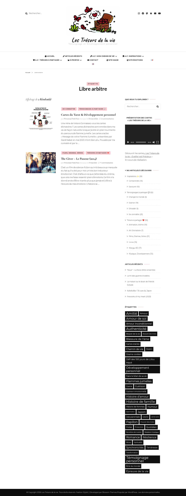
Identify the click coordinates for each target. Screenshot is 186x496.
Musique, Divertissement (139, 254)
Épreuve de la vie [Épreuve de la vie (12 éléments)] (137, 471)
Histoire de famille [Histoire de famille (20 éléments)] (140, 402)
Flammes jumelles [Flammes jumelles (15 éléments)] (139, 381)
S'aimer (132, 203)
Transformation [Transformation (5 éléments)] (132, 452)
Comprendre (134, 181)
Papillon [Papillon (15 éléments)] (132, 422)
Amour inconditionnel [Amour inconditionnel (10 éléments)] (139, 323)
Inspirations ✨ (133, 176)
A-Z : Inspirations (132, 56)
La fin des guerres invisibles (138, 276)
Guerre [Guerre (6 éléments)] (129, 386)
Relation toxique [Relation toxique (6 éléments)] (151, 432)
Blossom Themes (109, 492)
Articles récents (72, 56)
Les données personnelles (149, 492)
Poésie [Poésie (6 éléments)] (129, 427)
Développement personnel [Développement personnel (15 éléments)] (137, 369)
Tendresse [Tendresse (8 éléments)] (152, 447)
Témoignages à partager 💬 (92, 109)
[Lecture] (128, 142)
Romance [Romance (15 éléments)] (133, 437)
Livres (131, 242)
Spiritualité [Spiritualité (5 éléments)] (138, 442)
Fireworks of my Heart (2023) (139, 296)
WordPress (132, 492)
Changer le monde (136, 197)
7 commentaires (106, 163)
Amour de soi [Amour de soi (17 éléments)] (136, 318)
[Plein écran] (157, 142)
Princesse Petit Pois (71, 119)
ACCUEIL (50, 56)
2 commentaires (107, 119)
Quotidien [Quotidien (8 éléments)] (151, 427)
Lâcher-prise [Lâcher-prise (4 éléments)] (155, 417)
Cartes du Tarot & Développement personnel (88, 115)
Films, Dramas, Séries (73, 153)
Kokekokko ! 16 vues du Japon (139, 291)
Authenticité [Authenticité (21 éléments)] (136, 329)
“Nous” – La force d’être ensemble (141, 270)
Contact (92, 60)
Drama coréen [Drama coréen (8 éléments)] (133, 354)
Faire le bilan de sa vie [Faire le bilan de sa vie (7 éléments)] (136, 376)
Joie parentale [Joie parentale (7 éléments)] (133, 417)
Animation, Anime (136, 225)
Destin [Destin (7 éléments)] (149, 349)
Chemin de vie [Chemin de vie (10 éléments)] (134, 349)
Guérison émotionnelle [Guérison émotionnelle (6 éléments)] (136, 391)
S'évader (132, 209)
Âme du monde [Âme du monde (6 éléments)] (133, 466)
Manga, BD (133, 248)
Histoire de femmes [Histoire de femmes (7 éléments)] (135, 407)
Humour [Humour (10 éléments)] (152, 406)
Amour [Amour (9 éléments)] (144, 313)
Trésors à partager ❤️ (98, 153)
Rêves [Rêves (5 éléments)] (128, 442)
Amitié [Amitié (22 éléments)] (131, 313)
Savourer (132, 187)
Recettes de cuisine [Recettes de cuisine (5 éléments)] (134, 432)
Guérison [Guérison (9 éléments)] (140, 386)
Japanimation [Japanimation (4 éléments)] (130, 412)
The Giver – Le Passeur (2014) (79, 158)
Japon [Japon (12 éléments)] (142, 411)
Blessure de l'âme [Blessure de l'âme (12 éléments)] (137, 339)
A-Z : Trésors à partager (46, 60)
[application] (143, 135)
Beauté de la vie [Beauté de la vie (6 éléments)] (133, 334)
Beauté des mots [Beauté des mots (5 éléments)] (149, 334)
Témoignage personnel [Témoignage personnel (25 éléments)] (137, 459)
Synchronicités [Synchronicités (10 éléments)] (135, 447)
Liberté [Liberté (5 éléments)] (145, 417)
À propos (73, 60)
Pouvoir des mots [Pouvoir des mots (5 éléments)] (147, 422)
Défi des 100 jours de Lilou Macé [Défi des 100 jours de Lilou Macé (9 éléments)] (140, 361)
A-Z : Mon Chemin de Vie (102, 56)
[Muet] (154, 142)
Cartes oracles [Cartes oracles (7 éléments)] (132, 344)
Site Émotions (135, 60)
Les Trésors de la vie (93, 40)
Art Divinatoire (135, 230)
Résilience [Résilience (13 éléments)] (149, 437)
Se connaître (69, 109)
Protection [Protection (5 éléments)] (139, 427)
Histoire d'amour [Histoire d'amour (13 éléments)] (137, 396)
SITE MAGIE (113, 60)
